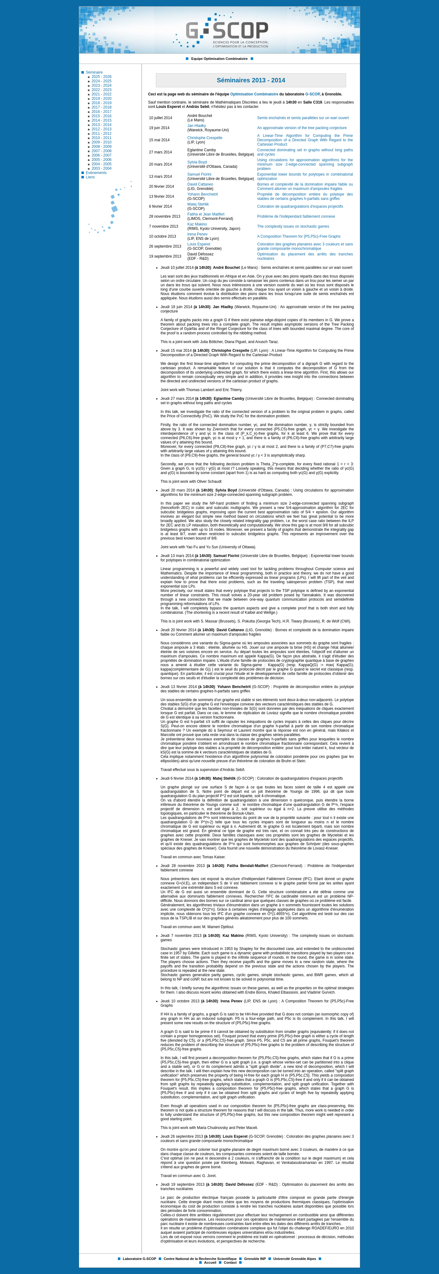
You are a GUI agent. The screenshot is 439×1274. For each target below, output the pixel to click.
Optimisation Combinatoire (254, 94)
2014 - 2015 (102, 120)
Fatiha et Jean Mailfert (205, 214)
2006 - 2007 (102, 155)
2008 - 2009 (102, 146)
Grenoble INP (255, 1259)
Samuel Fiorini (199, 174)
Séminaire (94, 72)
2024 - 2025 (102, 81)
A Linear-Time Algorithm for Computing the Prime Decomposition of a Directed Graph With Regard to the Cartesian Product (305, 140)
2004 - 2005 (102, 164)
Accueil (210, 1262)
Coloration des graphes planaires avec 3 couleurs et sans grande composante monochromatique (305, 246)
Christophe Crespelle (204, 138)
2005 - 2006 (102, 159)
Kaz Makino (197, 224)
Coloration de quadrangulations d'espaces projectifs (300, 206)
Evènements (96, 173)
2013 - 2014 (102, 125)
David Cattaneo (200, 184)
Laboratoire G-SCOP (140, 1259)
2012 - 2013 (102, 129)
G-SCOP (312, 94)
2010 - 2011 (102, 138)
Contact (231, 1262)
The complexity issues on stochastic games (293, 226)
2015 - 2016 (102, 116)
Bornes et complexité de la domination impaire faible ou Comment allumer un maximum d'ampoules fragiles (305, 186)
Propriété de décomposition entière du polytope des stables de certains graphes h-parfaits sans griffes (305, 196)
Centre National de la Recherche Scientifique (201, 1259)
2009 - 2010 (102, 142)
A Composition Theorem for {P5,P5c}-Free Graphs (298, 236)
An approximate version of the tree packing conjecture (302, 128)
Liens (90, 177)
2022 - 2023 (102, 90)
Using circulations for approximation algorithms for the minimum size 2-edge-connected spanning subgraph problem (305, 164)
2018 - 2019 (102, 103)
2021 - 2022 (102, 94)
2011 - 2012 (102, 133)
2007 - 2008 (102, 151)
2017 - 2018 (102, 107)
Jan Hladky (196, 126)
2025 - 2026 (102, 77)
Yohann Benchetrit (202, 194)
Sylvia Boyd (197, 162)
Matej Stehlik (198, 204)
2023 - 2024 (102, 85)
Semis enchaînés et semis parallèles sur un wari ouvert (303, 118)
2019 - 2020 (102, 98)
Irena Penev (197, 234)
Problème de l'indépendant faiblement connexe (296, 216)
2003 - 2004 (102, 168)
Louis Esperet (198, 244)
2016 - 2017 (102, 111)
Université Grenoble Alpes (295, 1259)
